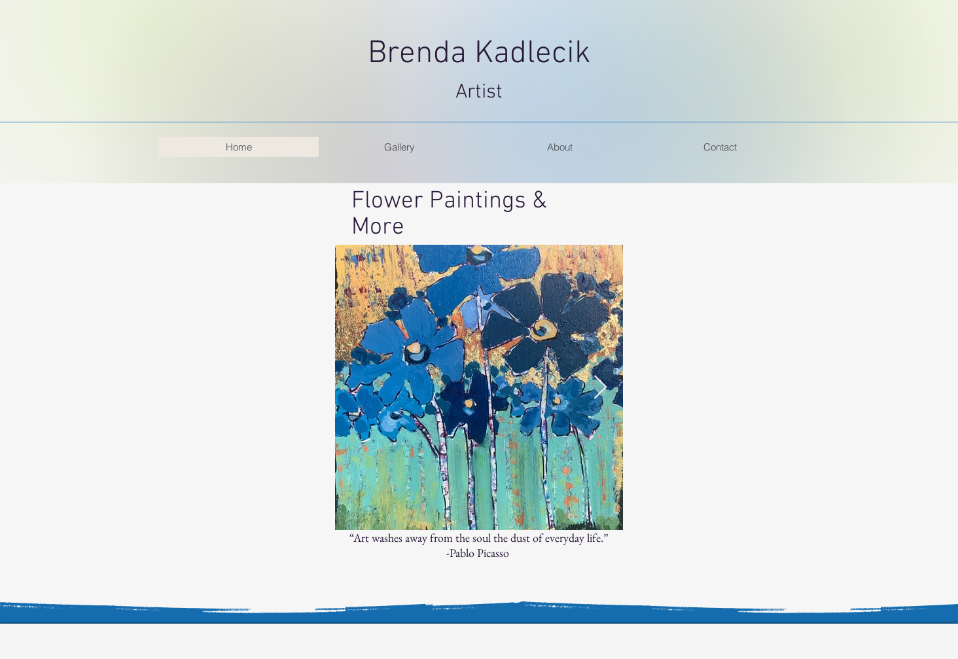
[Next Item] (600, 388)
